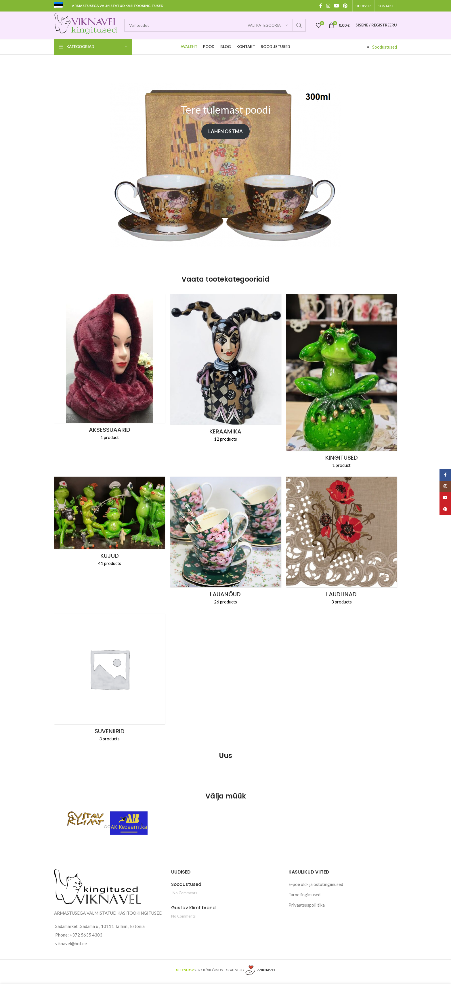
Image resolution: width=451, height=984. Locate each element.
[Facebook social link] (320, 5)
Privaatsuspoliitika (306, 907)
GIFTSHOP (185, 972)
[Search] (219, 26)
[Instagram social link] (328, 5)
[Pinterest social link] (345, 5)
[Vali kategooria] (268, 27)
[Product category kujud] (109, 525)
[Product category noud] (225, 545)
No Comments (185, 895)
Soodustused (384, 49)
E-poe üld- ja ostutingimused (315, 886)
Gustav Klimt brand (193, 910)
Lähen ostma (225, 134)
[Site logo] (90, 25)
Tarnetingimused (304, 897)
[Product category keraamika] (225, 372)
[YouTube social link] (336, 5)
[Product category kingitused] (341, 385)
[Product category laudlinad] (341, 545)
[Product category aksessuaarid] (109, 371)
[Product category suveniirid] (109, 682)
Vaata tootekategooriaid (225, 281)
